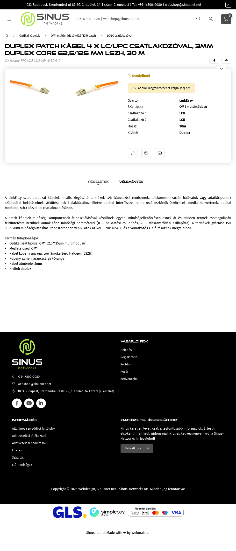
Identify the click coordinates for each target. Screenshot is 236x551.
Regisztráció (129, 357)
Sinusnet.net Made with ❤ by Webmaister (118, 533)
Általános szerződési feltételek (33, 428)
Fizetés (17, 450)
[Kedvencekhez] (221, 68)
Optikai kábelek (29, 35)
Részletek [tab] (98, 181)
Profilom (126, 364)
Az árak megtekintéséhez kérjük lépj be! (164, 88)
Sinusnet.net (106, 489)
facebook (17, 403)
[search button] (198, 19)
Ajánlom (159, 153)
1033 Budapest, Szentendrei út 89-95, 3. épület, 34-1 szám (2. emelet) (77, 5)
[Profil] (210, 19)
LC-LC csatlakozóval (119, 35)
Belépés (126, 350)
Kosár (125, 371)
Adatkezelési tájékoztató (29, 436)
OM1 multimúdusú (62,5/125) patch (73, 35)
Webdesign (86, 489)
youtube (29, 403)
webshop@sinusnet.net (183, 5)
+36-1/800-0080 (150, 5)
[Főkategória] (6, 36)
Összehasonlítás (132, 153)
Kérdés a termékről (146, 153)
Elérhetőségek (22, 465)
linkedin (41, 403)
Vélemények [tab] (131, 181)
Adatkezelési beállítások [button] (29, 443)
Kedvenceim (129, 379)
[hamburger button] (9, 19)
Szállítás (18, 457)
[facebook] (214, 61)
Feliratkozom (134, 448)
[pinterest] (226, 61)
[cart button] (226, 19)
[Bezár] (228, 5)
